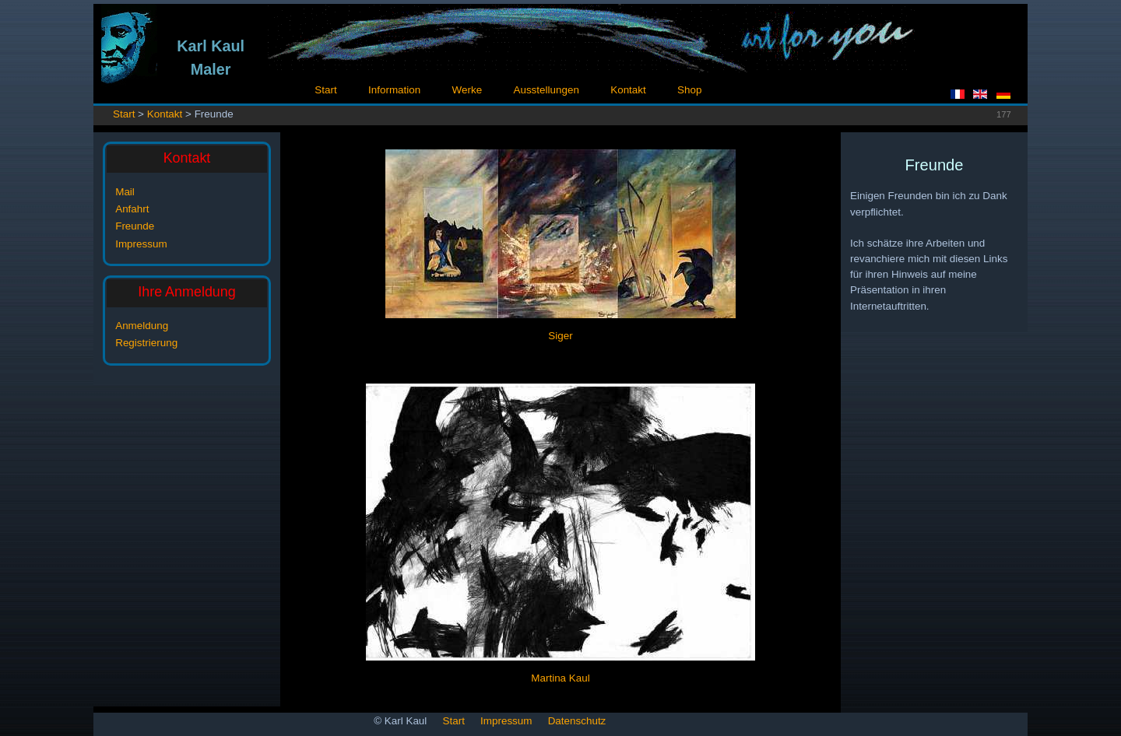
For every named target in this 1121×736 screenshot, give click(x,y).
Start (325, 90)
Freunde (134, 226)
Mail (125, 192)
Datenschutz (577, 721)
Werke (467, 90)
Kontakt (628, 90)
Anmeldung (141, 325)
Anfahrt (132, 209)
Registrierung (146, 343)
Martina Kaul (560, 678)
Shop (689, 90)
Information (394, 90)
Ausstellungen (545, 90)
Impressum (141, 244)
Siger (560, 336)
